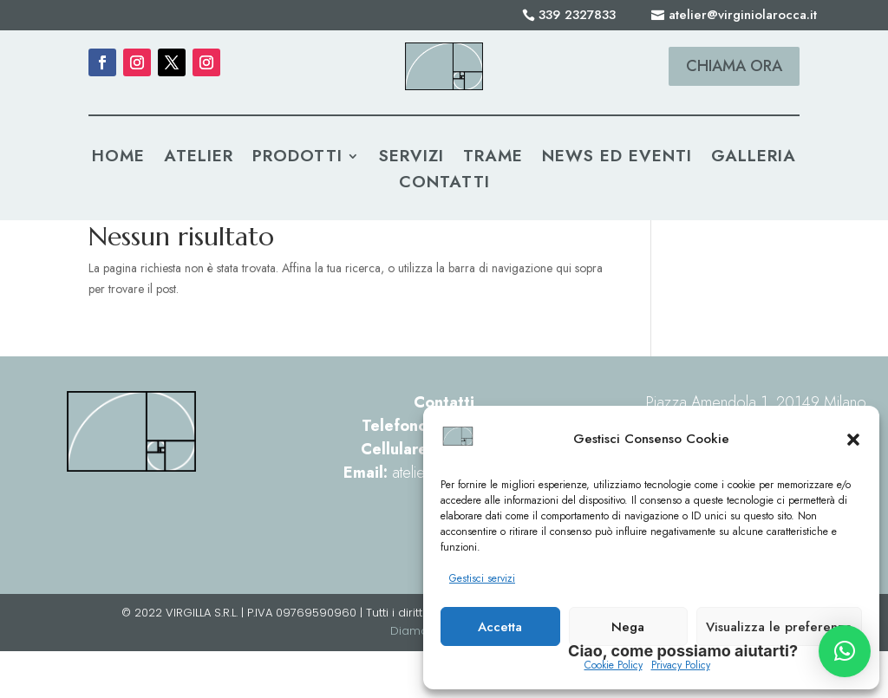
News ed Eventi (617, 158)
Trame (493, 158)
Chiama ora (734, 66)
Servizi (411, 158)
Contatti (444, 184)
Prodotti (297, 158)
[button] (853, 439)
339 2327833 (577, 14)
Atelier (198, 158)
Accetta (500, 626)
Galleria (753, 158)
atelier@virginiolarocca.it (743, 14)
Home (118, 158)
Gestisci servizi (482, 578)
